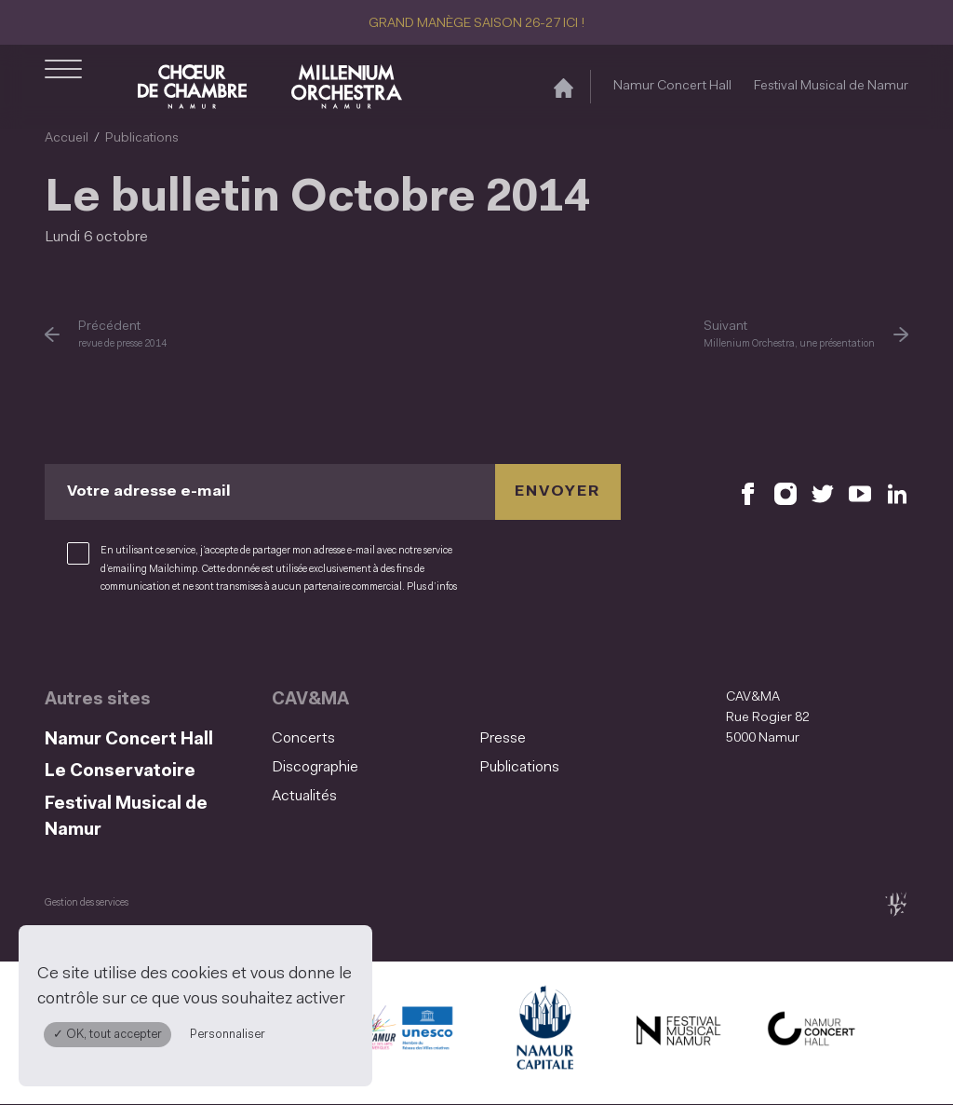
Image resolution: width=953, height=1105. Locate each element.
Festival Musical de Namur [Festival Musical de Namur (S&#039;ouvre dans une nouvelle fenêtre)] (831, 86)
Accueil (66, 138)
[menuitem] (370, 739)
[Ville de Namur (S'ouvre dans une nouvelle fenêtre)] (543, 1033)
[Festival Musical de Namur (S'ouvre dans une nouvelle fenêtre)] (677, 1033)
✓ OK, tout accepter (107, 1035)
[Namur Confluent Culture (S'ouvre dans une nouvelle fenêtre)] (409, 1033)
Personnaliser (227, 1035)
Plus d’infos (432, 587)
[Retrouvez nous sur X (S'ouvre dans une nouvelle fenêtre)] (822, 493)
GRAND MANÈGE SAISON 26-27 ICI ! (476, 24)
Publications (142, 138)
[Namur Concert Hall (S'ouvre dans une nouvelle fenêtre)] (811, 1033)
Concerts (303, 738)
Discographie (315, 767)
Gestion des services (86, 903)
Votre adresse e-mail (149, 491)
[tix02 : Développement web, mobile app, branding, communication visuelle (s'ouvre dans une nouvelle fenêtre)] (895, 904)
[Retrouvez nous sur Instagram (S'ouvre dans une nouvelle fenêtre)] (785, 493)
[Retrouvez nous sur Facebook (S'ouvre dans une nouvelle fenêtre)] (748, 493)
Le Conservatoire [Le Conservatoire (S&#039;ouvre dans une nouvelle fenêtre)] (120, 772)
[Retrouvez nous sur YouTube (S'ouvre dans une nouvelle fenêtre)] (860, 493)
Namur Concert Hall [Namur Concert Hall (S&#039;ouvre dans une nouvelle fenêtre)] (672, 86)
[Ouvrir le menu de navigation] (63, 86)
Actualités (304, 796)
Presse (502, 738)
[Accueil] (563, 87)
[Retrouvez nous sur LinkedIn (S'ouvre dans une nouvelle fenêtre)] (897, 493)
